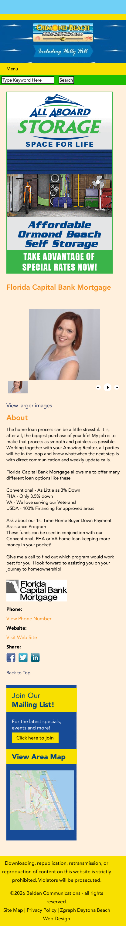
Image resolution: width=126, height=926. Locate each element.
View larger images (29, 405)
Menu (12, 69)
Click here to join (35, 738)
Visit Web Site (21, 637)
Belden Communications (54, 893)
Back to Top (18, 672)
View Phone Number (29, 618)
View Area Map (39, 756)
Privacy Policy (41, 910)
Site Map (13, 910)
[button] (98, 387)
